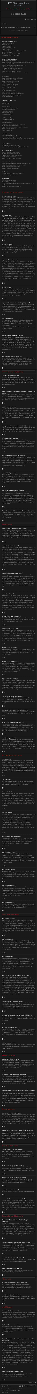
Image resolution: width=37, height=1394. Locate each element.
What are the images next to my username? (12, 68)
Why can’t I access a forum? (8, 87)
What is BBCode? (6, 102)
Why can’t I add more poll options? (10, 84)
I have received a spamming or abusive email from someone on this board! (18, 139)
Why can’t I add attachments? (9, 89)
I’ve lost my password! (7, 52)
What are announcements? (8, 109)
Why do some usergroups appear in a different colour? (15, 127)
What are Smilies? (6, 105)
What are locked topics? (7, 112)
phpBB (31, 446)
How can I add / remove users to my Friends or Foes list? (15, 146)
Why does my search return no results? (11, 153)
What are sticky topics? (7, 111)
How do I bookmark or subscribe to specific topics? (14, 165)
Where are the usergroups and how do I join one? (13, 124)
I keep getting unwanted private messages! (12, 137)
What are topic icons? (7, 114)
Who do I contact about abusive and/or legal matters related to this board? (17, 184)
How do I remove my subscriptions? (10, 168)
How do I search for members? (9, 156)
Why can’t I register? (6, 46)
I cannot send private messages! (9, 135)
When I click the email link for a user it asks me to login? (15, 73)
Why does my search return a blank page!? (12, 155)
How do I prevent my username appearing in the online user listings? (18, 62)
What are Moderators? (7, 121)
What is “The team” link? (7, 130)
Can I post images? (6, 106)
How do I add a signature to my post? (11, 81)
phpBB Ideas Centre (9, 1330)
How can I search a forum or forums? (10, 152)
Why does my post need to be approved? (11, 95)
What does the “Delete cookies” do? (10, 55)
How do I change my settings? (9, 60)
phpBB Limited (12, 1314)
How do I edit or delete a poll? (9, 85)
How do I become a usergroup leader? (11, 125)
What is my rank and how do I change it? (11, 71)
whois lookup (12, 1347)
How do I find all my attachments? (10, 175)
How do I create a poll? (7, 82)
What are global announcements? (10, 108)
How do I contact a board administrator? (11, 186)
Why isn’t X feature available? (9, 181)
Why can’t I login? (6, 49)
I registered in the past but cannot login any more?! (14, 50)
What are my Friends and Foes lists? (10, 145)
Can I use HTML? (6, 103)
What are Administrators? (8, 119)
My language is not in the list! (9, 66)
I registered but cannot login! (8, 47)
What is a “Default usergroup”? (9, 128)
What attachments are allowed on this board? (12, 173)
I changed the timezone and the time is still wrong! (14, 65)
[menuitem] (33, 19)
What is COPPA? (6, 44)
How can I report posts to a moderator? (11, 92)
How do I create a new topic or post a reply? (12, 78)
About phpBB (13, 1317)
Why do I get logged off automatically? (11, 53)
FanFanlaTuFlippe (17, 1390)
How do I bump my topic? (8, 96)
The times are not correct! (8, 63)
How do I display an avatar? (8, 69)
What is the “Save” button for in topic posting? (13, 93)
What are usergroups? (7, 122)
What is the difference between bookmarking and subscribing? (16, 163)
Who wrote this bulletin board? (9, 180)
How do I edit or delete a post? (9, 79)
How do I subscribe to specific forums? (11, 166)
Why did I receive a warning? (8, 90)
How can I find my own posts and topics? (11, 158)
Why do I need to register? (8, 43)
